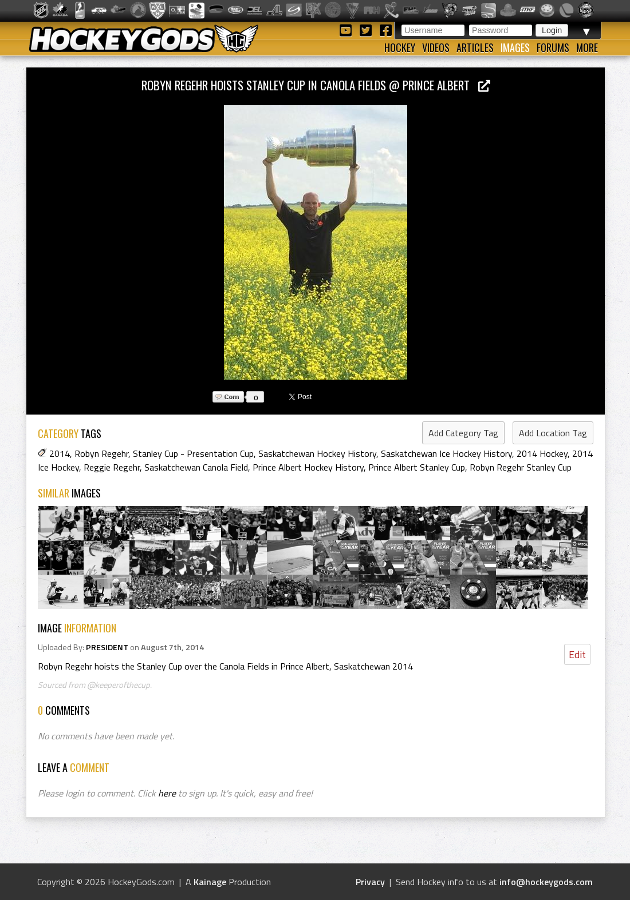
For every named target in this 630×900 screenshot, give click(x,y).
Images (515, 47)
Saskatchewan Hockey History (317, 453)
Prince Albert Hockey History (308, 467)
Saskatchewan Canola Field (196, 467)
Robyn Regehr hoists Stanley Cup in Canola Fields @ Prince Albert (315, 85)
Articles (475, 47)
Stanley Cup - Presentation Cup (193, 453)
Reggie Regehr (112, 467)
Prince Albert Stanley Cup (416, 467)
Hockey (399, 47)
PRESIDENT (107, 647)
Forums (553, 47)
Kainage (210, 882)
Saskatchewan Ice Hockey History (446, 453)
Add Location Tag (553, 433)
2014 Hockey (542, 453)
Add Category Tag (463, 433)
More (587, 47)
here (167, 793)
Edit (577, 654)
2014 (59, 453)
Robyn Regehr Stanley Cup (521, 467)
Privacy (370, 882)
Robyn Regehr (101, 453)
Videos (436, 47)
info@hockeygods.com (546, 882)
